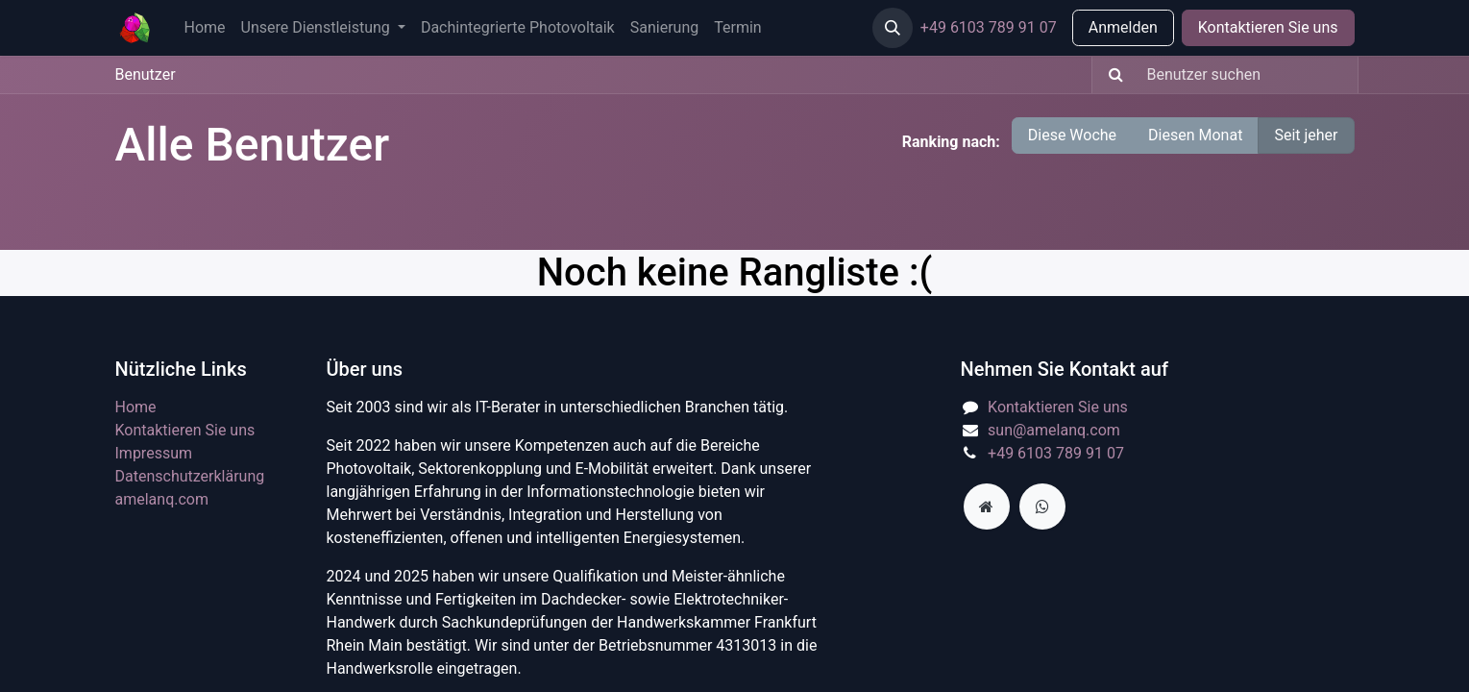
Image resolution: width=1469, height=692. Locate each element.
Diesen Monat (1195, 135)
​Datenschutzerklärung (190, 476)
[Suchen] (1110, 75)
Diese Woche (1072, 135)
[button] (892, 28)
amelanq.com (162, 499)
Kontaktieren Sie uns (1268, 27)
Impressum (154, 453)
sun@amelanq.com (1054, 430)
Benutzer (145, 74)
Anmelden (1123, 27)
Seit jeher (1305, 135)
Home (136, 407)
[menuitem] (205, 28)
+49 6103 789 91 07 (988, 27)
